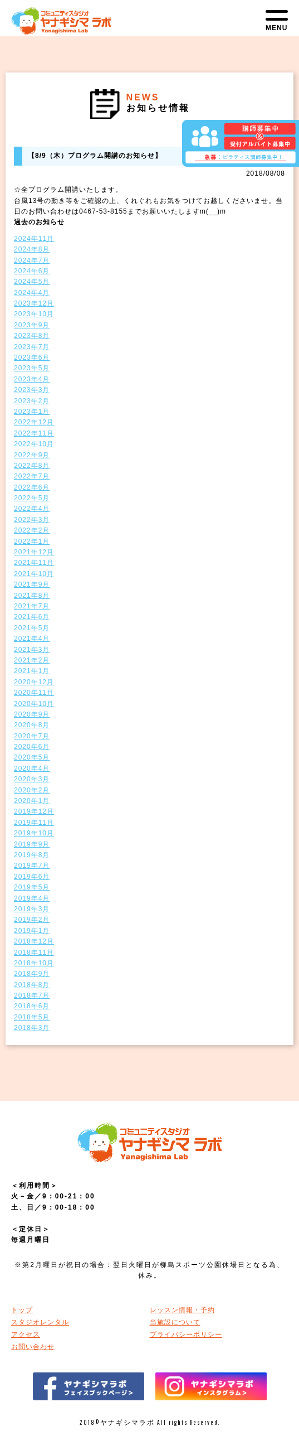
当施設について (175, 1322)
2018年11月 (34, 952)
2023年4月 (32, 379)
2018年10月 (34, 963)
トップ (22, 1310)
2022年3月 (32, 520)
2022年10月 (34, 444)
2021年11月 (34, 563)
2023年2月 (32, 401)
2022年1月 (32, 541)
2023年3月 (32, 390)
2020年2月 (32, 790)
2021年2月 (32, 660)
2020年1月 (32, 801)
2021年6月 (32, 617)
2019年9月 (32, 844)
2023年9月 (32, 325)
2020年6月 (32, 747)
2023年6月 (32, 357)
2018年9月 (32, 974)
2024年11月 (34, 239)
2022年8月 (32, 466)
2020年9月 (32, 714)
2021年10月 (34, 574)
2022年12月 (34, 422)
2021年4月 (32, 638)
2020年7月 (32, 736)
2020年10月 (34, 704)
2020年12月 (34, 682)
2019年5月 (32, 887)
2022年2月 (32, 530)
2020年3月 (32, 779)
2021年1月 (32, 671)
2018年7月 (32, 995)
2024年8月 (32, 249)
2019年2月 (32, 920)
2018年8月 (32, 985)
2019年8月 (32, 855)
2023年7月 (32, 347)
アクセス (25, 1334)
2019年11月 (34, 822)
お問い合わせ (33, 1346)
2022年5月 (32, 498)
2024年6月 (32, 271)
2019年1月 (32, 931)
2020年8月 (32, 725)
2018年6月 (32, 1006)
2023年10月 (34, 314)
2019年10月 (34, 833)
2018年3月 (32, 1028)
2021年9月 (32, 584)
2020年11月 (34, 693)
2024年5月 (32, 282)
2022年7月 (32, 476)
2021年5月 (32, 628)
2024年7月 (32, 260)
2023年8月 (32, 336)
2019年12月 (34, 811)
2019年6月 (32, 877)
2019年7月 (32, 865)
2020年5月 (32, 757)
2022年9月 (32, 455)
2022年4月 (32, 508)
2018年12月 (34, 941)
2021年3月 (32, 650)
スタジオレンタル (40, 1322)
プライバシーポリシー (186, 1334)
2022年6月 (32, 487)
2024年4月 (32, 293)
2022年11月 (34, 433)
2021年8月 (32, 595)
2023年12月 (34, 303)
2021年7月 (32, 606)
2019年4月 (32, 898)
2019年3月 (32, 909)
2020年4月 (32, 768)
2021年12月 (34, 552)
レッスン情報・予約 (182, 1310)
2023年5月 (32, 368)
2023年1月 (32, 411)
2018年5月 (32, 1017)
